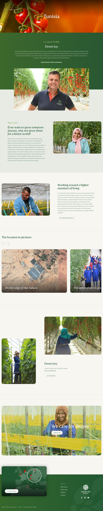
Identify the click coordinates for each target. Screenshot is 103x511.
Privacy (20, 507)
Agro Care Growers (16, 4)
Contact (63, 495)
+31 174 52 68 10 (50, 376)
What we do (57, 432)
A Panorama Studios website (29, 507)
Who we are (64, 487)
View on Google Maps (50, 370)
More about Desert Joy (66, 218)
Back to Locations (14, 9)
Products (63, 492)
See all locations (11, 491)
